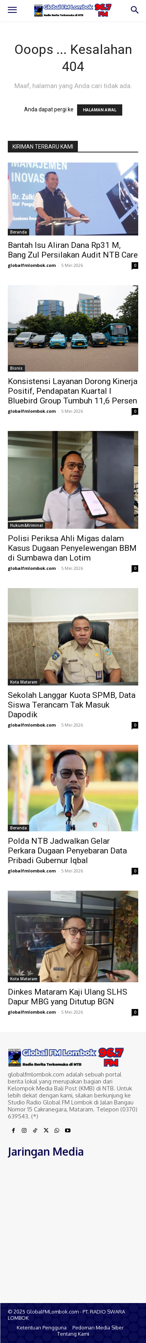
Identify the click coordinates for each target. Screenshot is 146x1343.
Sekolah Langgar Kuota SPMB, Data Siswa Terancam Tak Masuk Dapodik (71, 705)
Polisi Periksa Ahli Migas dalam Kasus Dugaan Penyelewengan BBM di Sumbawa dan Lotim (72, 548)
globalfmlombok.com (32, 265)
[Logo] (73, 10)
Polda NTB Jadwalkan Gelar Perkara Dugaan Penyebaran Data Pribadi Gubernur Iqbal (67, 850)
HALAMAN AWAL (99, 109)
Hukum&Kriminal (26, 525)
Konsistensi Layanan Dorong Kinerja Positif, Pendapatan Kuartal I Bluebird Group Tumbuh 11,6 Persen (72, 391)
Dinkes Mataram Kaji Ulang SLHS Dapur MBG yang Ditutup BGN (67, 996)
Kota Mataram (23, 682)
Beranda (18, 232)
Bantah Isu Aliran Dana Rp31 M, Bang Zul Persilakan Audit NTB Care (73, 250)
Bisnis (16, 368)
